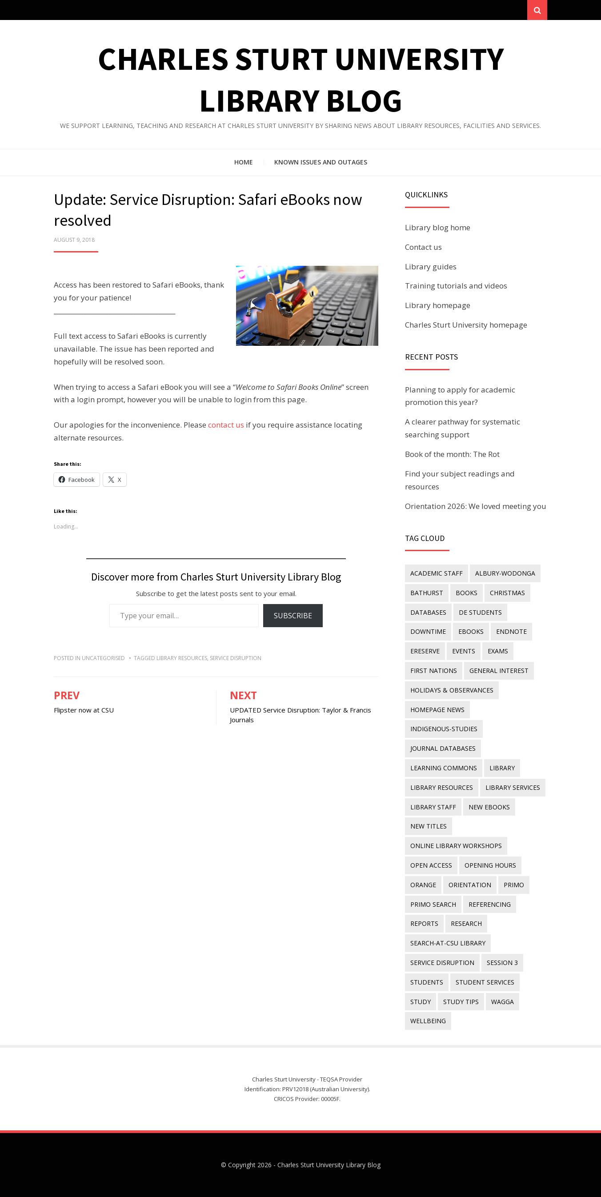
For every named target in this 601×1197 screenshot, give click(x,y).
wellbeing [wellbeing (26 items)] (428, 1021)
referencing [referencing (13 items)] (490, 904)
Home (243, 162)
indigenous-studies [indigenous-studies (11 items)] (443, 729)
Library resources (181, 658)
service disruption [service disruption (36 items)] (442, 962)
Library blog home (437, 227)
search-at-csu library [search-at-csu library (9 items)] (447, 943)
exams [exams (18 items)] (498, 651)
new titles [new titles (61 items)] (428, 826)
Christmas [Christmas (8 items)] (507, 592)
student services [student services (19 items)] (485, 982)
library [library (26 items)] (502, 768)
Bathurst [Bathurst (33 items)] (426, 592)
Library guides (431, 266)
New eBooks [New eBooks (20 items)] (489, 807)
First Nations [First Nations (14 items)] (433, 670)
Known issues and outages (320, 162)
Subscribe (293, 616)
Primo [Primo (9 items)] (514, 885)
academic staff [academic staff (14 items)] (436, 573)
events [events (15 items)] (463, 651)
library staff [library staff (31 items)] (433, 807)
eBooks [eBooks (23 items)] (471, 631)
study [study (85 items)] (420, 1001)
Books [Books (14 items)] (466, 592)
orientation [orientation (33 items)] (470, 885)
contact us (226, 425)
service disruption (235, 658)
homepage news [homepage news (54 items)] (437, 709)
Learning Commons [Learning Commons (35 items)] (443, 768)
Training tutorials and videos (456, 285)
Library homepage (437, 305)
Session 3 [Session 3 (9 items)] (502, 962)
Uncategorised (103, 658)
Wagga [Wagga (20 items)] (502, 1001)
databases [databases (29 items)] (428, 612)
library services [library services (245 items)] (512, 787)
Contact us (423, 247)
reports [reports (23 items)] (424, 923)
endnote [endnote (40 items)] (511, 631)
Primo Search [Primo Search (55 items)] (433, 904)
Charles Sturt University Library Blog (329, 1165)
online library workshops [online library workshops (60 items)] (456, 845)
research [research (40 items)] (466, 923)
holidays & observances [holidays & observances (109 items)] (451, 690)
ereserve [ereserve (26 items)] (425, 651)
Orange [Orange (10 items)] (423, 885)
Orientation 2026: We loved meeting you (475, 506)
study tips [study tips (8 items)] (461, 1001)
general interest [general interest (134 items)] (499, 670)
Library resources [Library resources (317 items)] (441, 787)
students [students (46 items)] (426, 982)
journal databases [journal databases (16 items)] (443, 748)
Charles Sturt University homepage (466, 325)
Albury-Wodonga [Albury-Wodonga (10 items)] (505, 573)
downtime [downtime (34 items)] (428, 631)
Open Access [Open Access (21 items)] (431, 865)
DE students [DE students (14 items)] (480, 612)
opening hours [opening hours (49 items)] (490, 865)
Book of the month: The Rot (452, 454)
